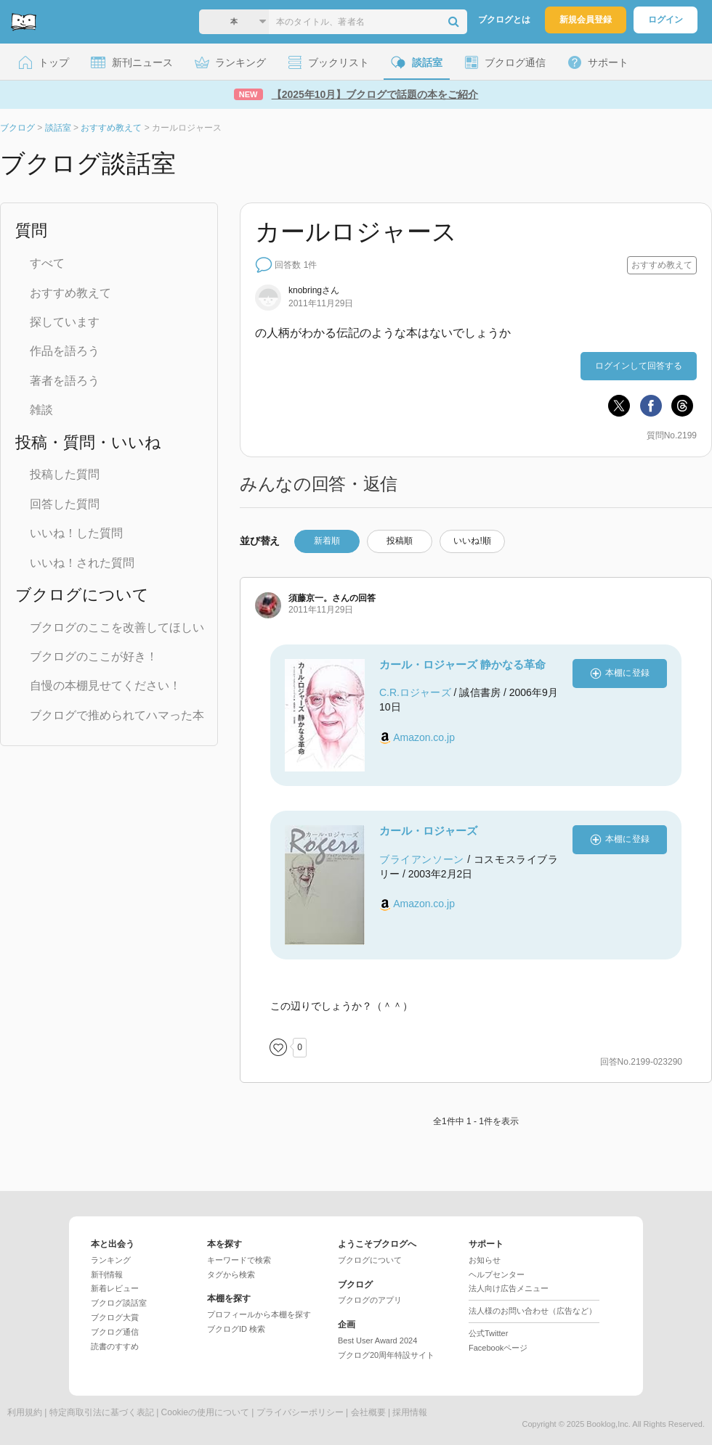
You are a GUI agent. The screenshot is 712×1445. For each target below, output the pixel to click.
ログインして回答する (638, 366)
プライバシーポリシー (300, 1412)
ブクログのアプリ (370, 1299)
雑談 (41, 410)
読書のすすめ (115, 1346)
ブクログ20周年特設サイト (386, 1355)
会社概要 (368, 1412)
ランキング (111, 1260)
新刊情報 (107, 1274)
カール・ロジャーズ (428, 830)
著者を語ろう (65, 380)
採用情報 (409, 1412)
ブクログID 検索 (236, 1329)
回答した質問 (65, 504)
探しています (65, 322)
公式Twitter (488, 1333)
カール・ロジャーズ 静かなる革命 (462, 664)
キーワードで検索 (239, 1260)
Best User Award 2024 (377, 1340)
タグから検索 (231, 1274)
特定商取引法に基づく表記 (101, 1412)
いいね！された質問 (82, 563)
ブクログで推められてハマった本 (117, 715)
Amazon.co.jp (424, 737)
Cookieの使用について (205, 1412)
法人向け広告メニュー (509, 1288)
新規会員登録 (585, 20)
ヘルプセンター (497, 1274)
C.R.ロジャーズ (415, 692)
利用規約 (24, 1412)
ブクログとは (504, 20)
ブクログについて (370, 1260)
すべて (47, 263)
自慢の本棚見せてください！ (105, 685)
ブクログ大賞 (115, 1317)
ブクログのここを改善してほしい (117, 627)
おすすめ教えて (70, 293)
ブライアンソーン (421, 859)
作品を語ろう (65, 351)
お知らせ (485, 1260)
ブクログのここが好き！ (94, 656)
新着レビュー (115, 1288)
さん (313, 290)
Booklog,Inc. (608, 1424)
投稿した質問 (65, 474)
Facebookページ (498, 1347)
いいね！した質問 (76, 533)
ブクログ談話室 (119, 1302)
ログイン (665, 20)
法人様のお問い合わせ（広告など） (532, 1310)
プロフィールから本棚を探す (259, 1314)
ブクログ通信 (115, 1331)
